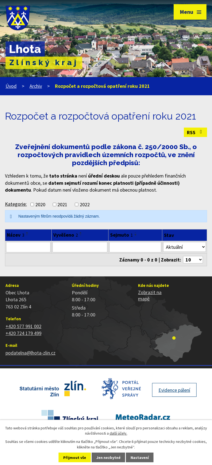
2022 (85, 204)
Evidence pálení (174, 390)
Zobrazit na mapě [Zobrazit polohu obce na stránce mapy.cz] (149, 295)
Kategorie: (16, 204)
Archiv (36, 86)
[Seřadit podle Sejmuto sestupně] (136, 235)
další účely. (118, 433)
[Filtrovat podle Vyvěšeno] (79, 247)
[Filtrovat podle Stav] (184, 247)
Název (15, 235)
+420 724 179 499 (23, 333)
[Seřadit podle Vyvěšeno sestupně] (81, 235)
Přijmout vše (74, 457)
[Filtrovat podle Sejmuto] (135, 247)
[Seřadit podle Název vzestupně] (27, 233)
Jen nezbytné (108, 457)
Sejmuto (121, 235)
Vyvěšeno (65, 235)
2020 (40, 204)
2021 (62, 204)
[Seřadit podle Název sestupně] (27, 235)
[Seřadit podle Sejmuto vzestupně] (136, 233)
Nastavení (140, 457)
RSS (195, 132)
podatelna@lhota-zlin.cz (30, 353)
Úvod (11, 86)
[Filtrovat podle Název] (28, 247)
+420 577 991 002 (23, 326)
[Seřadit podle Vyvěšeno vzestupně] (81, 233)
